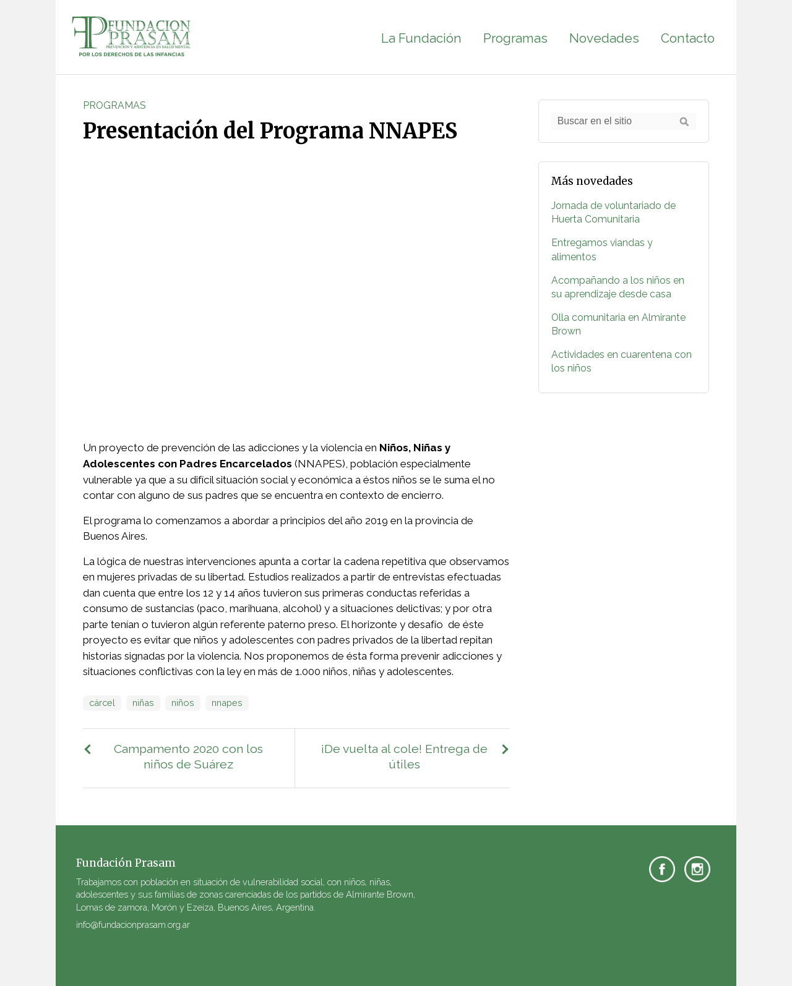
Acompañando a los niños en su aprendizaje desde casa (617, 287)
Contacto (688, 38)
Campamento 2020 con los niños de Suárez (188, 756)
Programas (515, 38)
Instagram (697, 869)
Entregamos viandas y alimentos (602, 249)
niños (182, 702)
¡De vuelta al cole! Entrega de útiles (404, 756)
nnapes (227, 702)
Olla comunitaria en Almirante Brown (618, 324)
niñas (143, 702)
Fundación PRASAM (131, 37)
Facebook (662, 869)
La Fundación (421, 38)
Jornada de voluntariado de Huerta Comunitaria (613, 212)
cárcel (102, 702)
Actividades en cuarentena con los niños (621, 361)
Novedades (604, 38)
